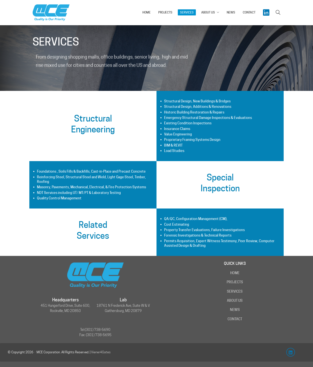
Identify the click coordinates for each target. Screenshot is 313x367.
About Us (235, 301)
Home (235, 273)
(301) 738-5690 (97, 330)
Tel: (82, 330)
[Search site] (278, 13)
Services (235, 291)
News (235, 310)
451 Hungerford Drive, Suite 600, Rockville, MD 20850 (65, 308)
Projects (235, 282)
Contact (235, 319)
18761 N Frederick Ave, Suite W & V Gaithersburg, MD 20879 (123, 308)
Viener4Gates (101, 352)
